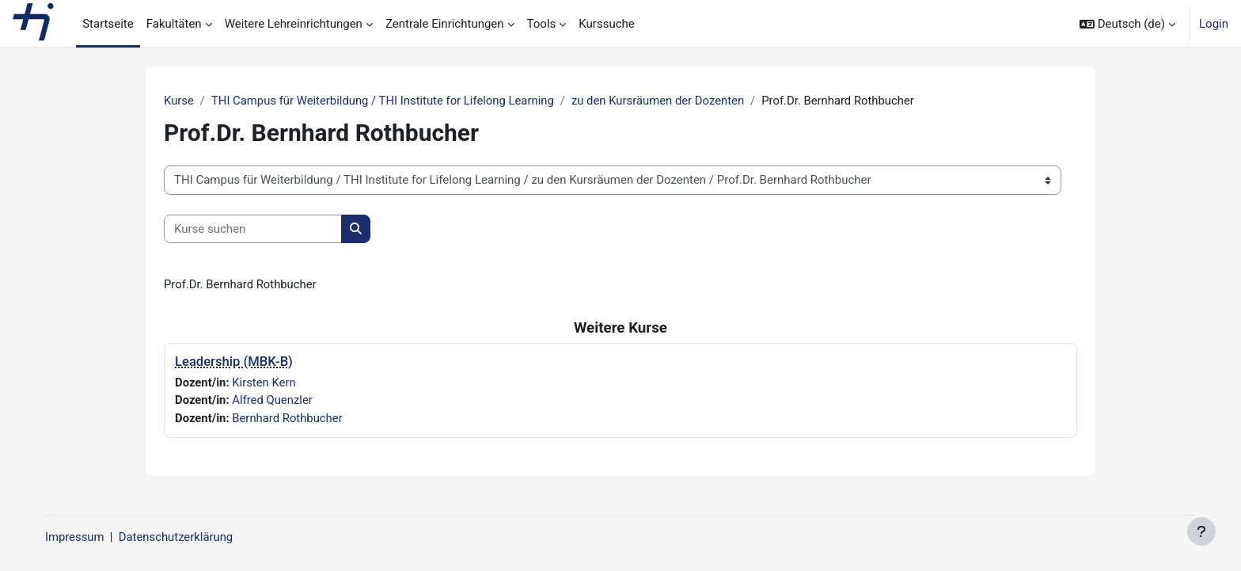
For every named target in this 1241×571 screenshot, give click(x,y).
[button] (1127, 24)
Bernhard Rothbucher (288, 418)
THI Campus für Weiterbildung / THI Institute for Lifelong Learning (385, 100)
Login (1213, 24)
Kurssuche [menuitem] (606, 24)
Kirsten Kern (265, 382)
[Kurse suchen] (253, 229)
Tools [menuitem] (541, 24)
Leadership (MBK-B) (234, 362)
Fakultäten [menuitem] (174, 24)
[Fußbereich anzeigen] (1201, 531)
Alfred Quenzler (273, 401)
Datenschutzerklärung (188, 537)
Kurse (179, 100)
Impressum (86, 537)
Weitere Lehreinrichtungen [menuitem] (293, 24)
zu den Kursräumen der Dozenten (663, 100)
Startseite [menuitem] (108, 24)
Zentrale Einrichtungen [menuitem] (444, 24)
